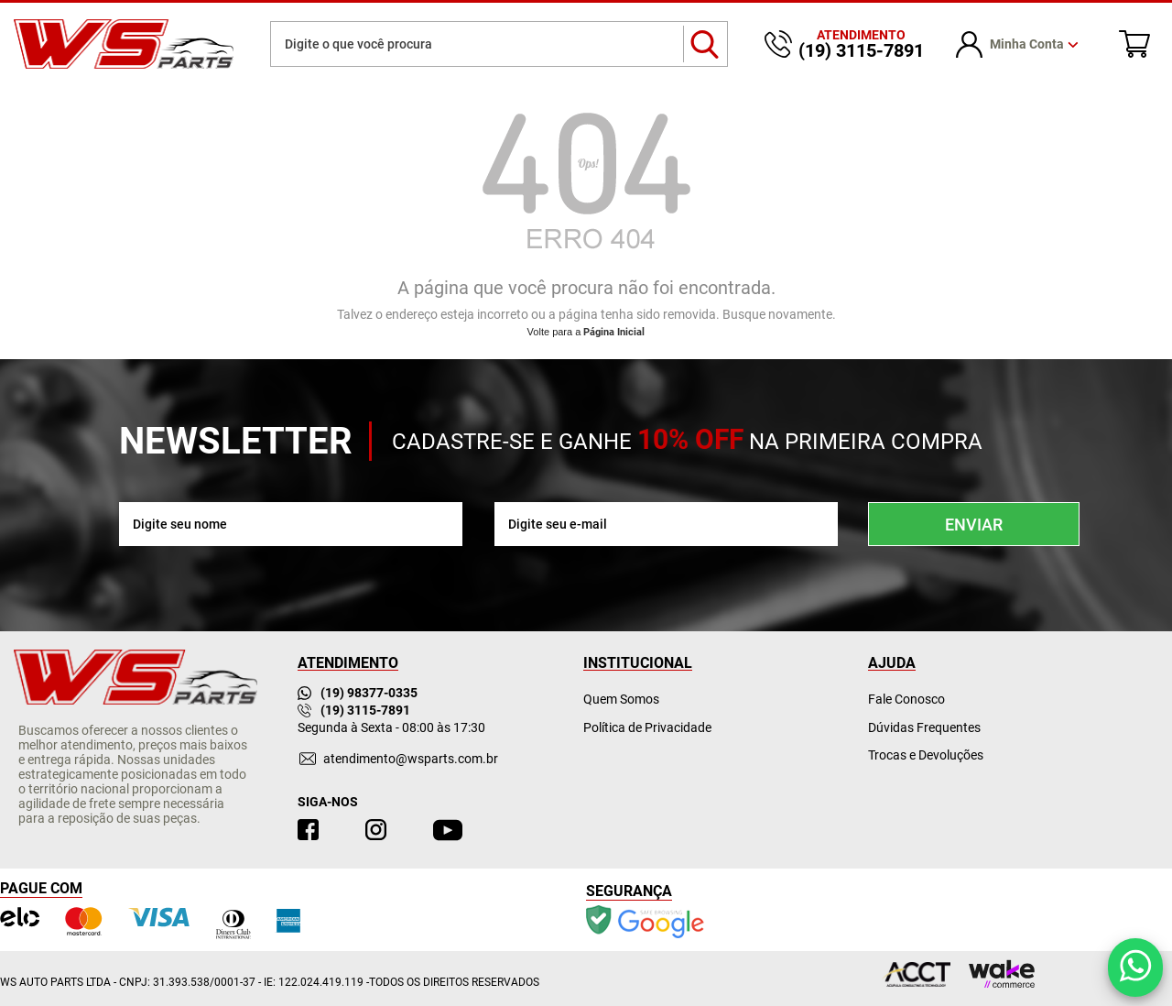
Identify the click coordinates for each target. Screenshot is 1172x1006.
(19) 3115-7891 (354, 710)
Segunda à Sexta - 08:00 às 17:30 (391, 727)
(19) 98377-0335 (358, 692)
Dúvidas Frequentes (924, 727)
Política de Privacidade (647, 727)
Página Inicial (614, 332)
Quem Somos (621, 699)
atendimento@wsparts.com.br (410, 758)
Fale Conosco (906, 699)
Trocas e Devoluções (925, 755)
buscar (705, 44)
